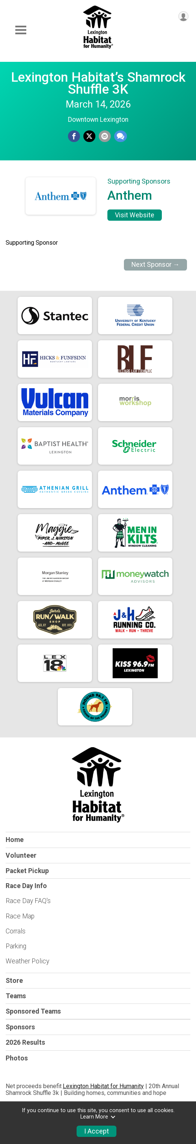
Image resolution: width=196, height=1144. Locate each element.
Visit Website (134, 215)
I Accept (96, 1131)
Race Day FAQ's (28, 901)
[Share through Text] (120, 136)
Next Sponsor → (155, 264)
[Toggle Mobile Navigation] (20, 30)
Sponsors (20, 1027)
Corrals (16, 931)
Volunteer (21, 855)
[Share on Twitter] (89, 136)
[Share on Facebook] (74, 136)
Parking (16, 946)
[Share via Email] (105, 136)
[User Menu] (183, 16)
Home (15, 839)
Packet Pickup (27, 871)
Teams (16, 996)
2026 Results (25, 1042)
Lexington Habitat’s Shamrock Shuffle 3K (98, 83)
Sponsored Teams (33, 1011)
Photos (17, 1058)
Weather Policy (27, 961)
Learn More (98, 1117)
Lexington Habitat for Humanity (103, 1086)
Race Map (20, 916)
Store (14, 980)
